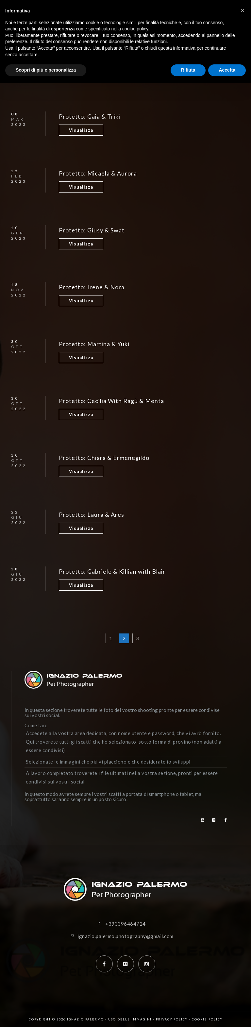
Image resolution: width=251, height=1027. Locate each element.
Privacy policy (172, 1019)
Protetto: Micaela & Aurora (98, 173)
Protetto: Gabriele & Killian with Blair (112, 571)
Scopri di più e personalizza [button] (46, 70)
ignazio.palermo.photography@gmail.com (125, 936)
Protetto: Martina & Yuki (94, 343)
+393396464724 (125, 924)
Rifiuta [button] (188, 70)
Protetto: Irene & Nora (92, 287)
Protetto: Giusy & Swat (92, 230)
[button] (242, 10)
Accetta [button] (227, 70)
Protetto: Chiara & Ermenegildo (104, 457)
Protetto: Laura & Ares (91, 514)
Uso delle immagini (130, 1019)
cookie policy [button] (135, 28)
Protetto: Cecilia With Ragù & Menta (111, 400)
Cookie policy (207, 1019)
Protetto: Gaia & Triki (89, 116)
